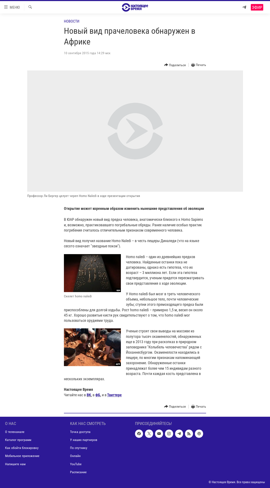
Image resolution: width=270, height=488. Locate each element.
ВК (89, 395)
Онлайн (75, 456)
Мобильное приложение (22, 456)
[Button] (175, 65)
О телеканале (14, 432)
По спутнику (78, 448)
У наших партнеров (83, 440)
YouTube (76, 464)
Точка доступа (80, 432)
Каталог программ (18, 440)
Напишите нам (15, 464)
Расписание (78, 472)
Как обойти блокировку (22, 448)
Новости (71, 21)
